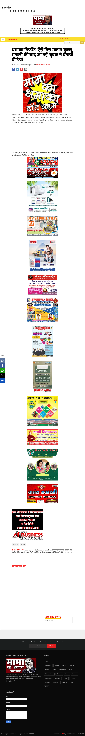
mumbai (74, 674)
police (73, 678)
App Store (34, 642)
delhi (54, 670)
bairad (57, 665)
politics (47, 682)
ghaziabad (62, 670)
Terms (52, 642)
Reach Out (43, 642)
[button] (3, 39)
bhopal (72, 665)
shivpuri (15, 545)
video (23, 545)
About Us (25, 642)
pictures (57, 678)
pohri (65, 678)
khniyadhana (49, 674)
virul (46, 687)
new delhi (48, 678)
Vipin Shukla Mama (43, 64)
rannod (55, 682)
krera (66, 674)
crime (47, 670)
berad (64, 665)
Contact (64, 642)
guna (70, 670)
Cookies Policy (64, 38)
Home (18, 642)
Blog (58, 642)
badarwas (48, 665)
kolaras (59, 674)
